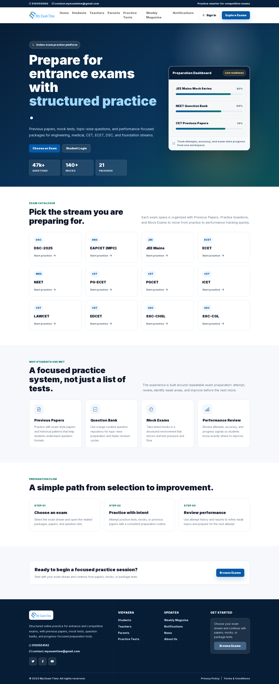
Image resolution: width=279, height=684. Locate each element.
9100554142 (38, 3)
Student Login (76, 148)
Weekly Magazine (154, 15)
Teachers (97, 13)
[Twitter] (33, 661)
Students (79, 13)
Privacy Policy (210, 678)
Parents (114, 13)
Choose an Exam (45, 148)
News (168, 632)
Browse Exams (230, 572)
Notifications (183, 13)
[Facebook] (42, 661)
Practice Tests (130, 15)
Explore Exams (235, 15)
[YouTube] (52, 661)
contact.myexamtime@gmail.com (75, 3)
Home (64, 13)
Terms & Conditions (237, 678)
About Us (170, 639)
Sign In (209, 15)
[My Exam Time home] (42, 15)
